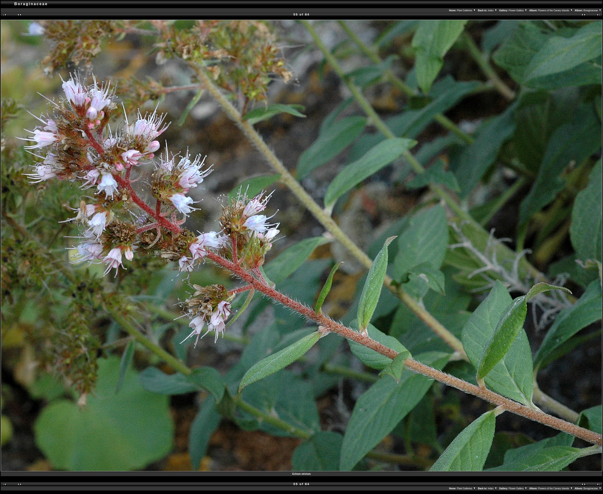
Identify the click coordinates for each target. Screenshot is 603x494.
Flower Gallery (518, 10)
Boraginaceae (593, 10)
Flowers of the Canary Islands (555, 10)
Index (492, 10)
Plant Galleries (466, 10)
